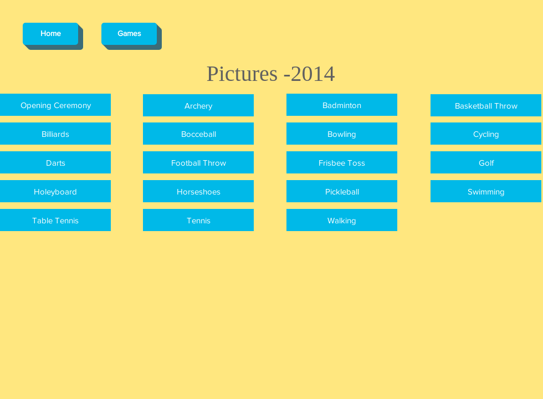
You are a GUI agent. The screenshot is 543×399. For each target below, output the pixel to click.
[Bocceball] (198, 133)
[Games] (129, 34)
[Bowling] (341, 133)
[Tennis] (198, 220)
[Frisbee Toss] (341, 162)
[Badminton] (341, 105)
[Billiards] (55, 133)
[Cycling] (486, 133)
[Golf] (486, 162)
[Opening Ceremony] (55, 105)
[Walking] (341, 220)
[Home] (50, 34)
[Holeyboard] (55, 191)
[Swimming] (486, 191)
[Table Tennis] (55, 220)
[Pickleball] (341, 191)
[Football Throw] (198, 162)
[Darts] (55, 162)
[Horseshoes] (198, 191)
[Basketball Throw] (486, 105)
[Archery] (198, 105)
